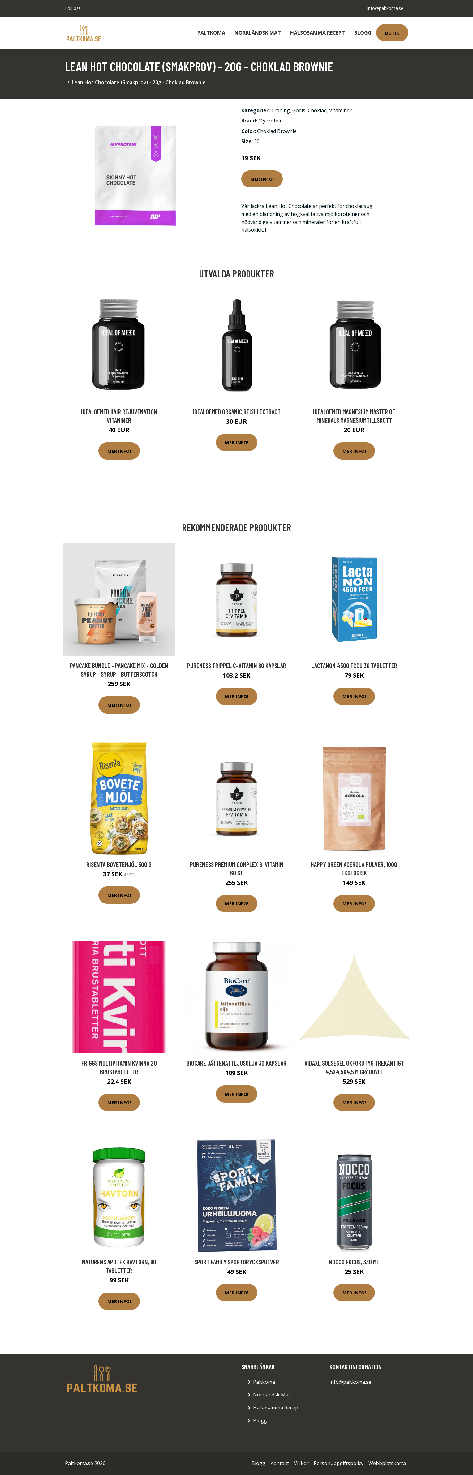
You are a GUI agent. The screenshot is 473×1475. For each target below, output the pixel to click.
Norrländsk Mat (257, 32)
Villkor (301, 1463)
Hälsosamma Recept (317, 32)
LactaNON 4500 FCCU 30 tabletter (354, 665)
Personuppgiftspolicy (338, 1463)
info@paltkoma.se (385, 8)
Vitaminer (340, 110)
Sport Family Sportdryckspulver (236, 1262)
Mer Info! (262, 179)
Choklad (317, 110)
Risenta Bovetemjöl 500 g (119, 864)
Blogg (363, 32)
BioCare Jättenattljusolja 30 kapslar (236, 1063)
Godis (298, 110)
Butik (392, 33)
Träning (280, 110)
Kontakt (279, 1463)
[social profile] (87, 8)
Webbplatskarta (387, 1463)
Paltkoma (211, 32)
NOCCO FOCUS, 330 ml (354, 1262)
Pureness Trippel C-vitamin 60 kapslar (236, 665)
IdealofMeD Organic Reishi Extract (237, 411)
